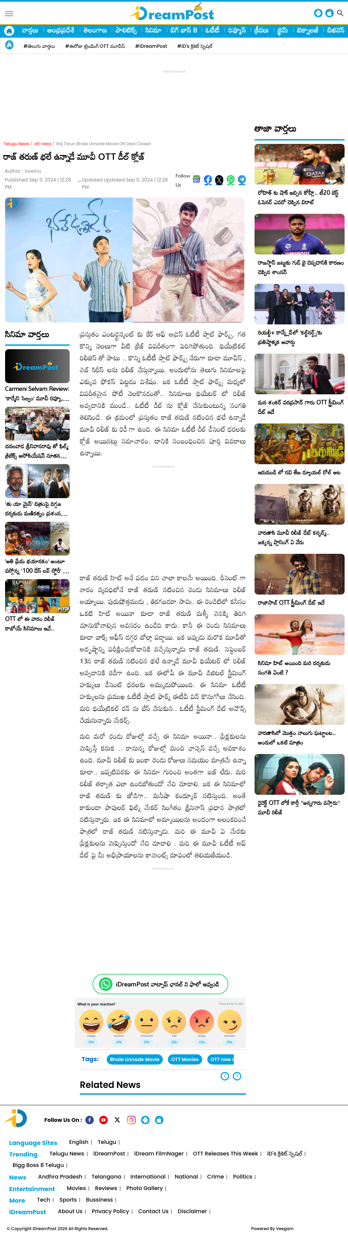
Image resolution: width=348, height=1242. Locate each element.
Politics (243, 1177)
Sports (68, 1200)
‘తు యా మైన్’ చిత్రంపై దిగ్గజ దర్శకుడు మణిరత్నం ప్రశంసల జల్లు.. (34, 508)
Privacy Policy (110, 1211)
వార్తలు (30, 30)
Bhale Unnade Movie (134, 1059)
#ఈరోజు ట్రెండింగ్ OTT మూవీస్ (95, 46)
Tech (43, 1200)
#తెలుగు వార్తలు (39, 46)
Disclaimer (192, 1211)
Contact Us (153, 1211)
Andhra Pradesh (60, 1177)
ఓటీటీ (213, 30)
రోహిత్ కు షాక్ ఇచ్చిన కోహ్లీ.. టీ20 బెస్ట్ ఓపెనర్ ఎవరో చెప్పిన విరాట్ (298, 197)
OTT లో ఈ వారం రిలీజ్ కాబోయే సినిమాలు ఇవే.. (30, 623)
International (148, 1177)
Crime (215, 1177)
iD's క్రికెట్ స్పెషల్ (284, 1154)
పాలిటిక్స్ (126, 30)
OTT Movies (185, 1059)
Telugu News (17, 144)
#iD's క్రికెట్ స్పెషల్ (194, 46)
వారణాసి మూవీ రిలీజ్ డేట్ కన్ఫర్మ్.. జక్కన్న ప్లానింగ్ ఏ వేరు (294, 537)
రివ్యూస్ (237, 30)
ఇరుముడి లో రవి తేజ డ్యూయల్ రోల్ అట (299, 472)
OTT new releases (232, 1059)
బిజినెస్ (335, 30)
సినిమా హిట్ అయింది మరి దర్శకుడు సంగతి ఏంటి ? (294, 667)
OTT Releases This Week (225, 1154)
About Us (70, 1211)
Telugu (107, 1142)
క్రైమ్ (283, 30)
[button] (237, 1076)
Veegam (285, 1228)
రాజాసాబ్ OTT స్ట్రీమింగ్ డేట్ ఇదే (291, 602)
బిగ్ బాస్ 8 (184, 30)
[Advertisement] (174, 90)
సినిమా (153, 30)
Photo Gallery (144, 1188)
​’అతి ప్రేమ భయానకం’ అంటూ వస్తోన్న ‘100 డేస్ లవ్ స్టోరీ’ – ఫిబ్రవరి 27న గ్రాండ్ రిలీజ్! (36, 566)
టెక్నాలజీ (307, 30)
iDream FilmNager (159, 1154)
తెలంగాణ (95, 30)
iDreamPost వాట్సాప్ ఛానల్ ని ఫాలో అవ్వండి (167, 984)
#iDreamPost (151, 46)
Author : (23, 171)
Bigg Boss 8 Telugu (38, 1165)
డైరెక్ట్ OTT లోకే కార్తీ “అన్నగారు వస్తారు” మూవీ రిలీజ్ (299, 807)
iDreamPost (109, 1154)
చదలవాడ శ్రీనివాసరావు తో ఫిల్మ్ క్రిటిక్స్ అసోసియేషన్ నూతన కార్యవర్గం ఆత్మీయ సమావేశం (36, 450)
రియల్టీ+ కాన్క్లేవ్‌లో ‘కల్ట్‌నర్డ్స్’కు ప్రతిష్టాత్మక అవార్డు (290, 337)
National (186, 1177)
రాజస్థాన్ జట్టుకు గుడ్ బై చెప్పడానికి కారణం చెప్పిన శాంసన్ (301, 267)
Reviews (106, 1188)
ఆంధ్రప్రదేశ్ (61, 30)
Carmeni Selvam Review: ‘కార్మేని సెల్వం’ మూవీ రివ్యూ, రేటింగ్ (37, 393)
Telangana (106, 1177)
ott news (43, 144)
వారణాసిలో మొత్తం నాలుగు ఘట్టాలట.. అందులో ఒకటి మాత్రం (297, 737)
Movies (76, 1188)
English (79, 1142)
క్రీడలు (262, 30)
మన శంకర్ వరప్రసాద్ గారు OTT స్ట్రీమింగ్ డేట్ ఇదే (301, 407)
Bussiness (99, 1200)
